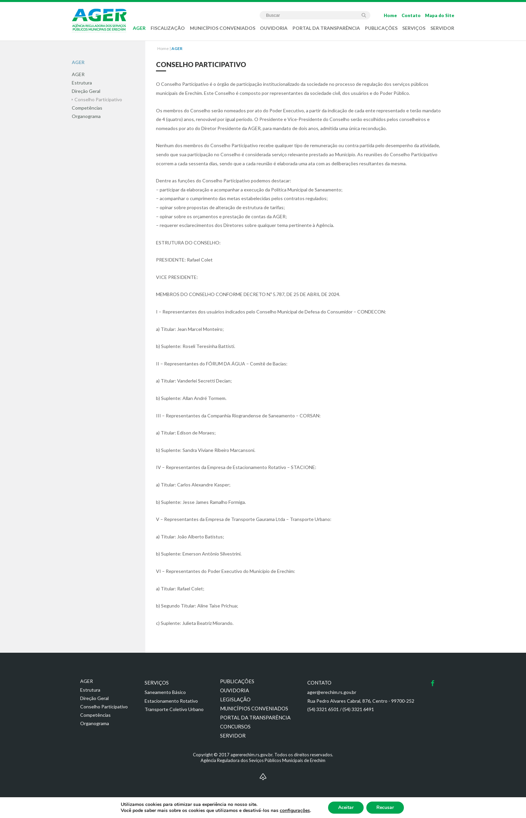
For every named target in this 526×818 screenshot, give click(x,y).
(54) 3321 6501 (323, 709)
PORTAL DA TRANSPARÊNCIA (326, 28)
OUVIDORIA (273, 28)
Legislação (235, 699)
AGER (139, 28)
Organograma (94, 723)
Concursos (235, 726)
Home (390, 15)
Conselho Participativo (104, 706)
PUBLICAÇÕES (381, 28)
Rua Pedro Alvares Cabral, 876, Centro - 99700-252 (360, 701)
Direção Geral (94, 698)
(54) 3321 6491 (358, 709)
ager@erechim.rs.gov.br (331, 692)
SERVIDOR (442, 28)
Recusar (385, 807)
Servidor (233, 736)
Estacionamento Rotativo (171, 701)
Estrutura (90, 690)
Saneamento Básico (165, 692)
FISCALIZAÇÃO (168, 28)
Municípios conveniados (254, 708)
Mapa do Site (439, 15)
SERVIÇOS (413, 28)
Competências (95, 715)
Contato (411, 15)
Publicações (237, 681)
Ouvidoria (234, 690)
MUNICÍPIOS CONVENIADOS (222, 28)
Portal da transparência (255, 717)
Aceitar (346, 807)
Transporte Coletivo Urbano (174, 709)
